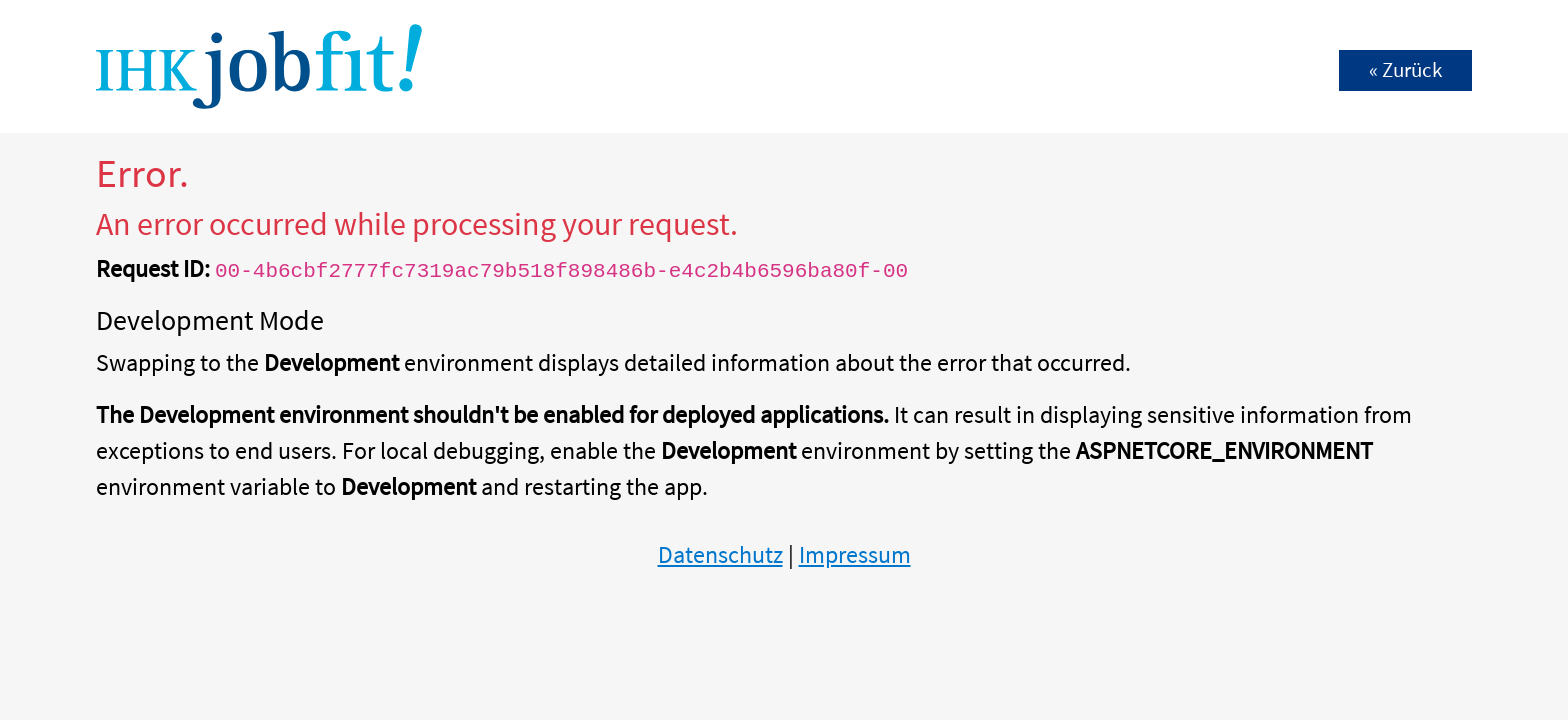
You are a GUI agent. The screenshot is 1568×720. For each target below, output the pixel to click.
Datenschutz (720, 554)
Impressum (855, 554)
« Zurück (1405, 70)
